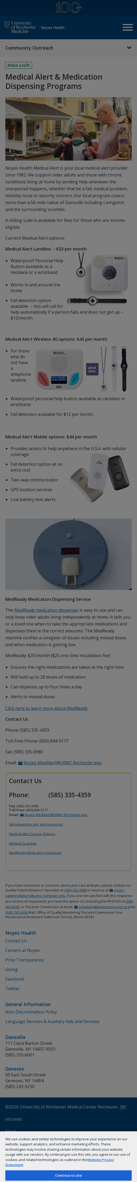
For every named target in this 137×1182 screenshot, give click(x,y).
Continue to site (68, 1175)
